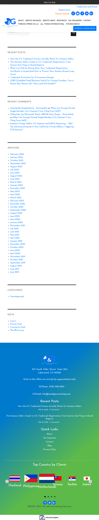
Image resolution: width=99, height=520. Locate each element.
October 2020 (16, 247)
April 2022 (15, 219)
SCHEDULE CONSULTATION (85, 28)
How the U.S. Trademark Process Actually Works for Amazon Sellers (42, 59)
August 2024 (16, 176)
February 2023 (17, 201)
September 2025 (18, 164)
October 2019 (16, 260)
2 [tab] (48, 497)
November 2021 (17, 226)
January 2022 (16, 222)
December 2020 (17, 244)
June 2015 (14, 272)
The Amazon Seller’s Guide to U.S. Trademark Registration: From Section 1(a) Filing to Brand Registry (49, 417)
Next (90, 481)
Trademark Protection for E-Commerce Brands (32, 78)
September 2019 (17, 263)
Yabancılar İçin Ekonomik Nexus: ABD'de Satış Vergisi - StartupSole (41, 114)
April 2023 (15, 195)
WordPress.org (17, 330)
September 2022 (18, 210)
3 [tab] (51, 497)
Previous (7, 481)
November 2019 (17, 257)
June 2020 (15, 250)
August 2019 (16, 266)
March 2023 (15, 198)
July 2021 (14, 229)
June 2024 (15, 179)
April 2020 (15, 254)
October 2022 (16, 207)
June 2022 (15, 216)
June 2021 (14, 232)
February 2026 (17, 154)
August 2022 (16, 213)
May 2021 (14, 235)
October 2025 (16, 160)
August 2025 (16, 167)
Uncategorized (17, 297)
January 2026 (16, 157)
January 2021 (16, 241)
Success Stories (62, 14)
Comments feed (17, 327)
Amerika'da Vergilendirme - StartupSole (28, 108)
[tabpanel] (12, 481)
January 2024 (16, 185)
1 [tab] (45, 497)
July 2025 (14, 170)
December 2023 (17, 188)
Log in (13, 321)
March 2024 (15, 182)
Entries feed (16, 324)
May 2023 (15, 191)
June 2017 (14, 269)
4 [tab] (54, 497)
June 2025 (15, 173)
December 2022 (17, 204)
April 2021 (15, 238)
